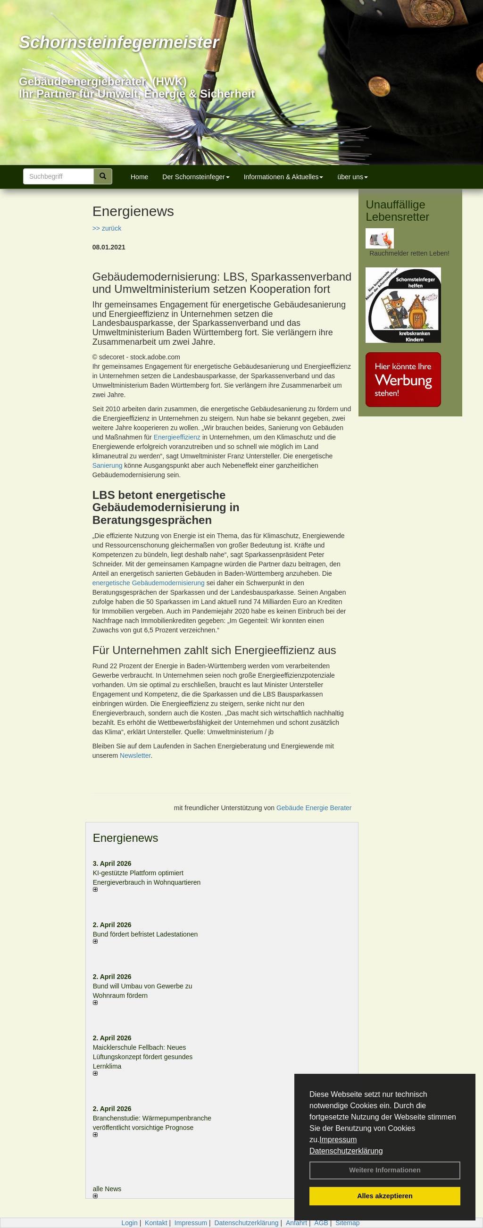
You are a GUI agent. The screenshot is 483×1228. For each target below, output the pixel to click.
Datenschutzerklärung (346, 1151)
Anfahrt (296, 1223)
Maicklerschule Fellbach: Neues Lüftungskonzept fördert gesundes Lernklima (143, 1057)
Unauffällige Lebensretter (397, 210)
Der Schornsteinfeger (195, 177)
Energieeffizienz (177, 437)
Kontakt (156, 1223)
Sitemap (347, 1223)
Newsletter (135, 755)
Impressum (338, 1140)
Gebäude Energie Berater (314, 808)
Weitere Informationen (385, 1170)
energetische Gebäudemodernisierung (148, 583)
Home (139, 177)
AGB (321, 1223)
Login (129, 1223)
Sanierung (107, 465)
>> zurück (106, 228)
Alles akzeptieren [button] (385, 1196)
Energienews (125, 837)
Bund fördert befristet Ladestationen (145, 934)
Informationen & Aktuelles (284, 177)
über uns (352, 177)
